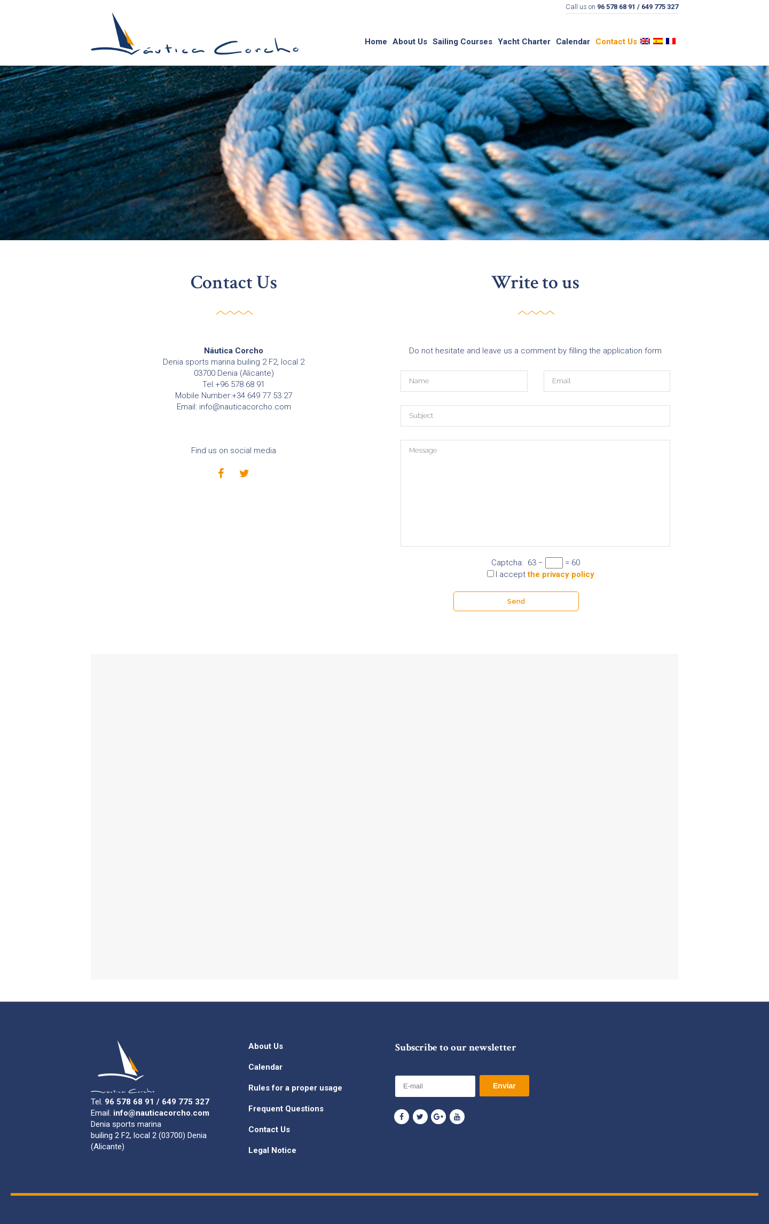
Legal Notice (272, 1150)
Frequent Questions (286, 1109)
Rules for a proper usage (295, 1088)
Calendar (265, 1067)
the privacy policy (561, 574)
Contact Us (269, 1129)
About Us (265, 1046)
